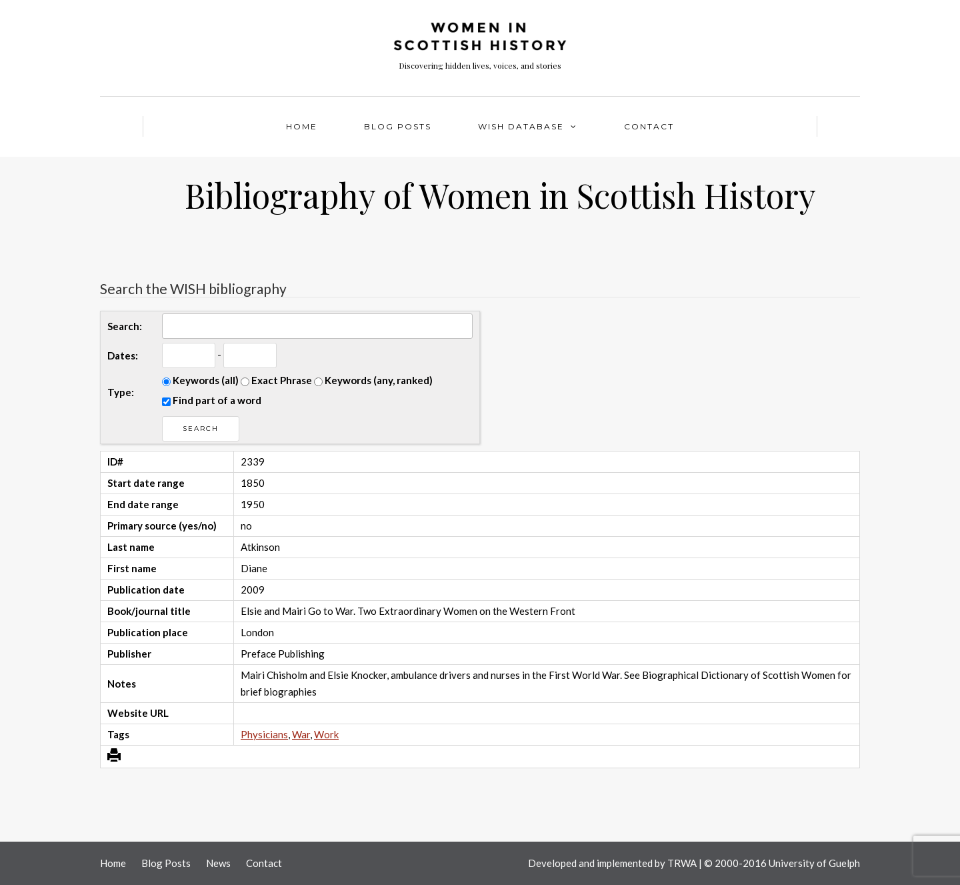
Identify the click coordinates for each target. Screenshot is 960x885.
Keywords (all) (200, 380)
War (301, 734)
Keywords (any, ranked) (373, 380)
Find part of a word (211, 400)
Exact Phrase (276, 380)
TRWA (682, 863)
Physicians (264, 734)
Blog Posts (397, 126)
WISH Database (521, 126)
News (218, 863)
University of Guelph (814, 863)
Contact (649, 126)
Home (301, 126)
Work (326, 734)
